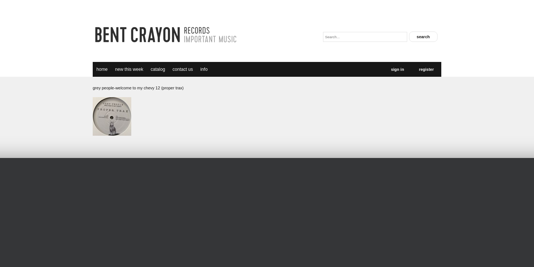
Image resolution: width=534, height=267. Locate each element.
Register (426, 69)
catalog (158, 69)
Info (204, 69)
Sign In (397, 69)
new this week (129, 69)
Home (102, 69)
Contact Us (182, 69)
